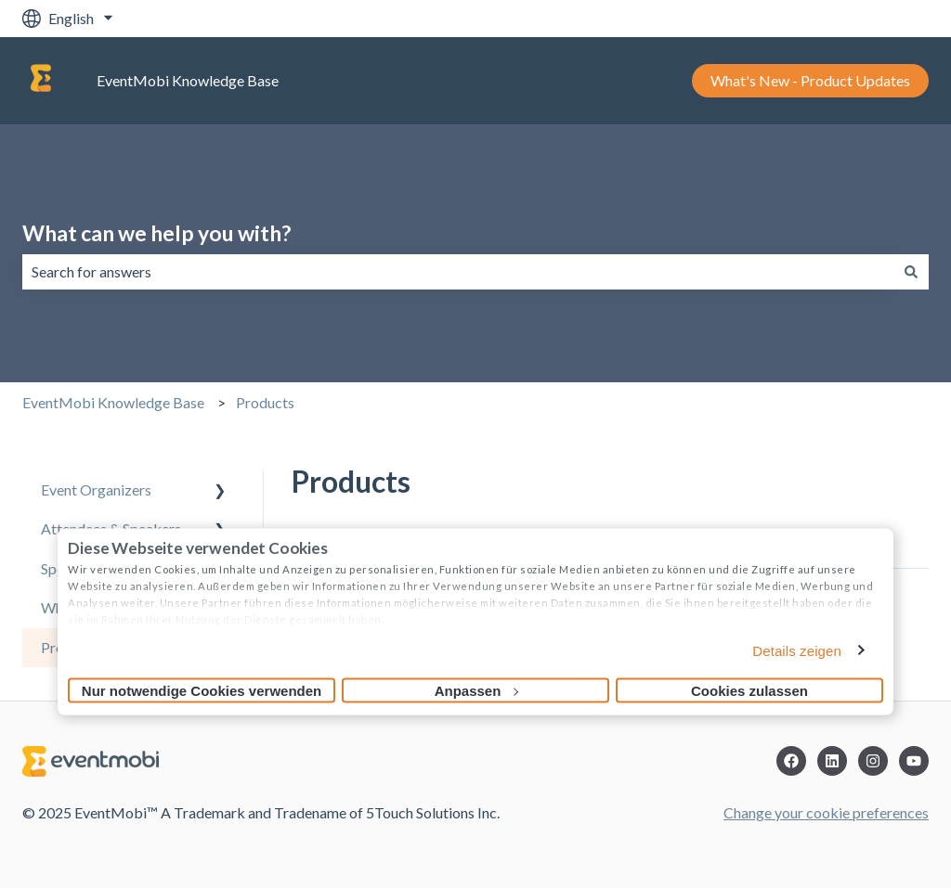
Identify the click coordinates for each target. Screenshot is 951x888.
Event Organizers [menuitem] (96, 489)
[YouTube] (914, 761)
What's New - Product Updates (810, 80)
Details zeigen (796, 651)
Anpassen (476, 691)
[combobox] (457, 272)
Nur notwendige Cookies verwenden (201, 691)
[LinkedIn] (832, 761)
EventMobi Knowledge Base (188, 80)
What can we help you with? (156, 233)
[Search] (911, 272)
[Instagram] (873, 761)
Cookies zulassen (749, 691)
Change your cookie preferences (826, 812)
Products (265, 402)
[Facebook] (791, 761)
